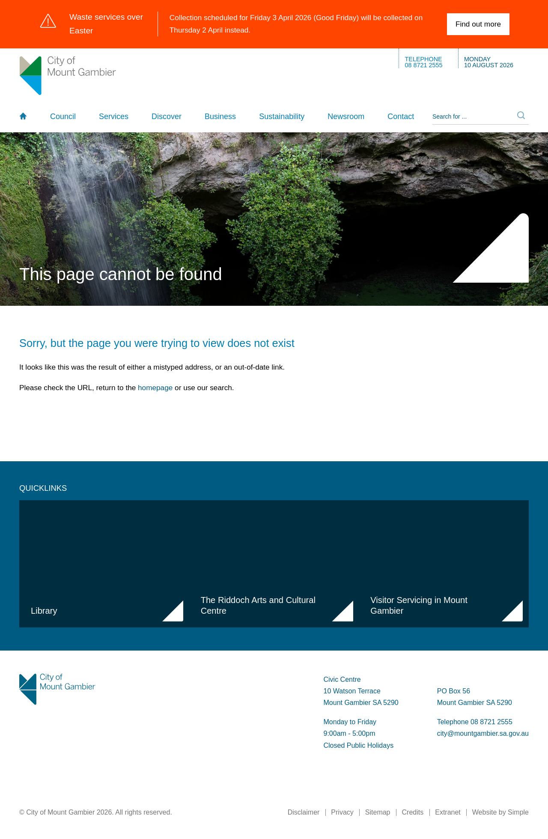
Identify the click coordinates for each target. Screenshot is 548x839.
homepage (155, 387)
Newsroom (346, 116)
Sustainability (281, 116)
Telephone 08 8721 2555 (474, 722)
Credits (413, 812)
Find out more (478, 24)
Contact (400, 116)
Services (113, 116)
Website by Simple (500, 812)
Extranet (448, 812)
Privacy (342, 812)
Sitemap (377, 812)
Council (63, 116)
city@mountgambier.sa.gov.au (483, 733)
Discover (167, 116)
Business (220, 116)
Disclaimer (304, 812)
